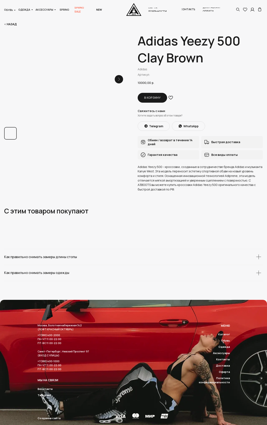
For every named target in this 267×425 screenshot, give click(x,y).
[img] (260, 9)
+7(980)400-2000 (49, 335)
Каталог (224, 334)
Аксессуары (221, 353)
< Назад (10, 24)
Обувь (225, 340)
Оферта (224, 372)
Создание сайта (49, 418)
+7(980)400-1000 (48, 361)
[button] (238, 9)
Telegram (44, 395)
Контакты (223, 359)
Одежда (224, 347)
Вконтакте (45, 389)
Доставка (223, 365)
